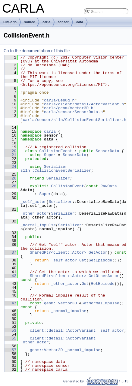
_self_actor (33, 201)
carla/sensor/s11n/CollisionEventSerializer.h (74, 119)
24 (10, 166)
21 (10, 155)
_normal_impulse (38, 225)
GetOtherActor (104, 276)
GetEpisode (100, 260)
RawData (108, 186)
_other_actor (34, 213)
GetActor (98, 252)
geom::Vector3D (60, 303)
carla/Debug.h (59, 100)
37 (10, 252)
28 (10, 186)
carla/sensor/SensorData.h (73, 112)
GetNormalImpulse (100, 303)
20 (10, 151)
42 (10, 276)
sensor (63, 22)
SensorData (107, 151)
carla (46, 22)
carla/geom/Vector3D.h (68, 108)
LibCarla (10, 22)
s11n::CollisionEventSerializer (55, 170)
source (29, 22)
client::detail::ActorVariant (63, 330)
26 (10, 178)
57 (10, 350)
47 (10, 303)
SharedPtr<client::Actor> (58, 252)
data (79, 22)
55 (10, 338)
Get (82, 260)
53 (10, 330)
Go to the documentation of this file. (37, 50)
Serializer (56, 166)
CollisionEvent (55, 151)
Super (50, 155)
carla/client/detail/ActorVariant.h (84, 104)
